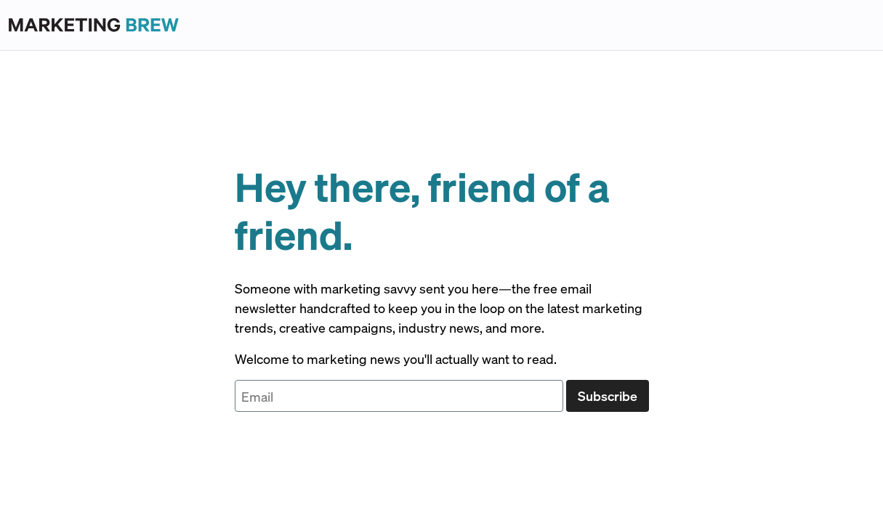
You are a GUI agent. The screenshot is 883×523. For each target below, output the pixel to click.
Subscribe (607, 395)
